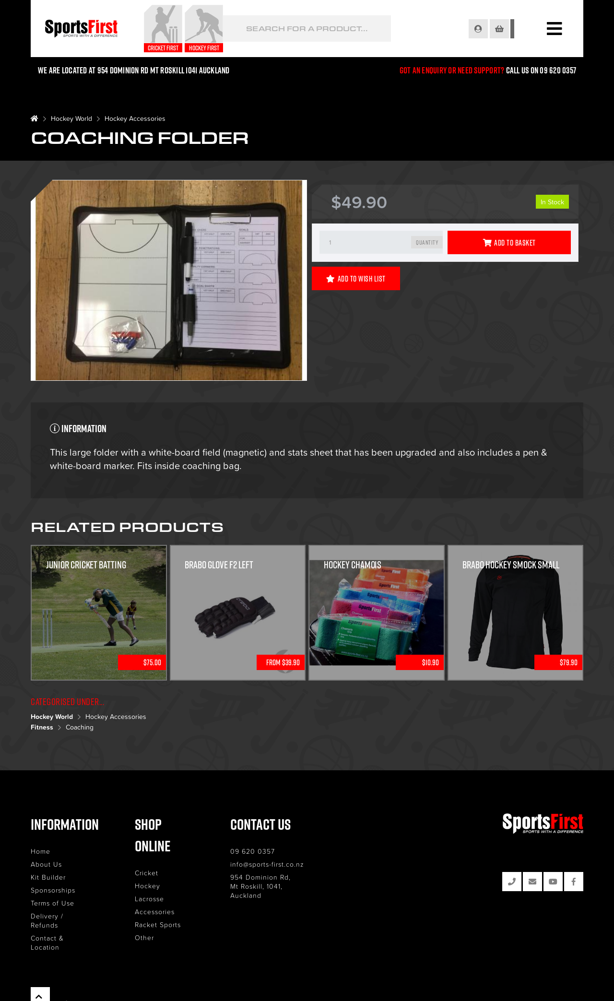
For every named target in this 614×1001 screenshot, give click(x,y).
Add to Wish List (356, 278)
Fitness (42, 727)
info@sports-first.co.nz (274, 864)
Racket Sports (161, 902)
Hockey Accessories (135, 118)
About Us (46, 864)
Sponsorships (53, 890)
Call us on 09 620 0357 (541, 70)
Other (147, 915)
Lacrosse (152, 877)
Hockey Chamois (353, 565)
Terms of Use (52, 902)
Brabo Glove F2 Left (219, 565)
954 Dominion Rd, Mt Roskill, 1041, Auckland (280, 881)
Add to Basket (509, 242)
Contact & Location (63, 928)
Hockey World (71, 118)
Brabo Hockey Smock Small (511, 565)
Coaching (80, 726)
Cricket (150, 851)
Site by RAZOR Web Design (548, 984)
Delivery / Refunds (62, 915)
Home (40, 851)
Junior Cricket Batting (86, 565)
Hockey (151, 864)
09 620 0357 (259, 851)
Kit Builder (48, 877)
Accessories (158, 890)
